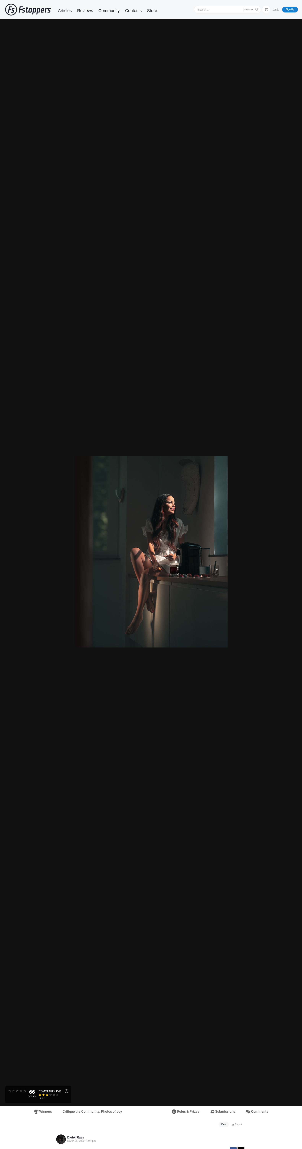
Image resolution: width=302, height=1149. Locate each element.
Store (152, 10)
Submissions (222, 1111)
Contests (133, 10)
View (223, 1124)
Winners (43, 1111)
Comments (257, 1111)
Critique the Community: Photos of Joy (92, 1111)
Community (109, 10)
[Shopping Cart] (266, 9)
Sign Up (290, 9)
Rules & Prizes (185, 1111)
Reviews (85, 10)
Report (237, 1124)
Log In (276, 9)
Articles (65, 10)
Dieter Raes (75, 1137)
